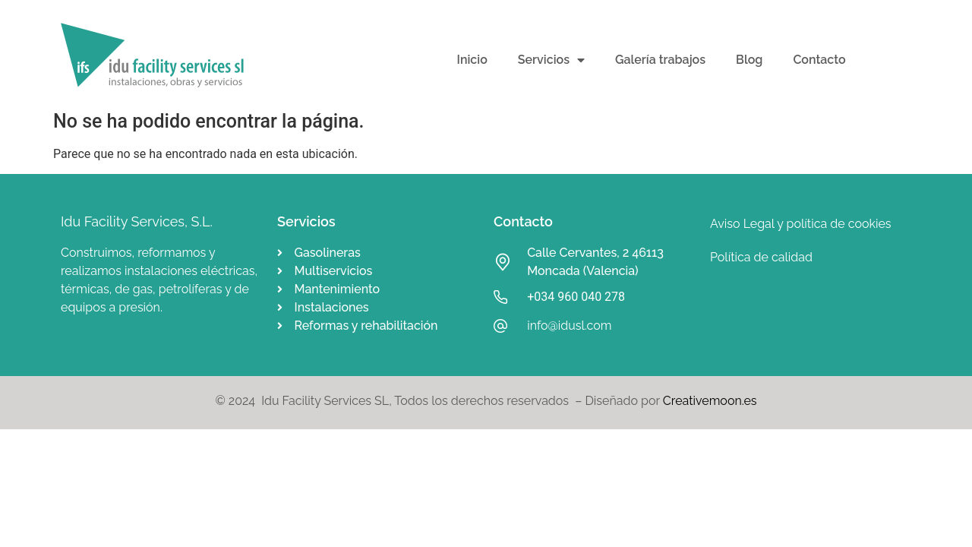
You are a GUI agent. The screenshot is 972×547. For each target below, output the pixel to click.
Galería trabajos (660, 59)
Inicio (472, 59)
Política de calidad (761, 257)
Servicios (551, 60)
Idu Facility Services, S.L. (137, 221)
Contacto (819, 59)
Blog (749, 59)
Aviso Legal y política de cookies (801, 224)
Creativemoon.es (710, 401)
